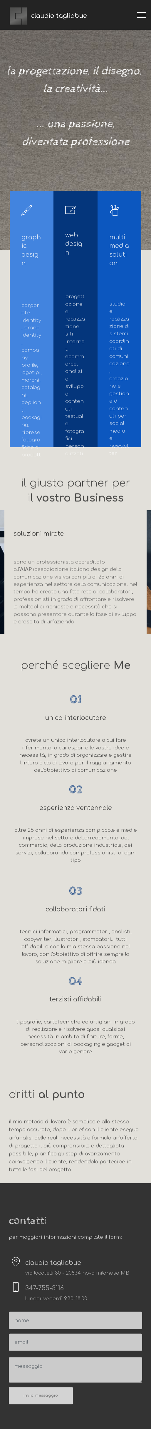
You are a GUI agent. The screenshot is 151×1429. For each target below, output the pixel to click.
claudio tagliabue (59, 15)
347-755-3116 (44, 1291)
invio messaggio (41, 1403)
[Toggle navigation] (141, 14)
